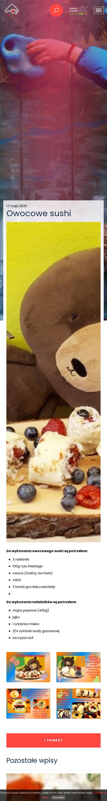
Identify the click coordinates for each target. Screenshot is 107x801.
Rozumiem (58, 797)
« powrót (53, 740)
